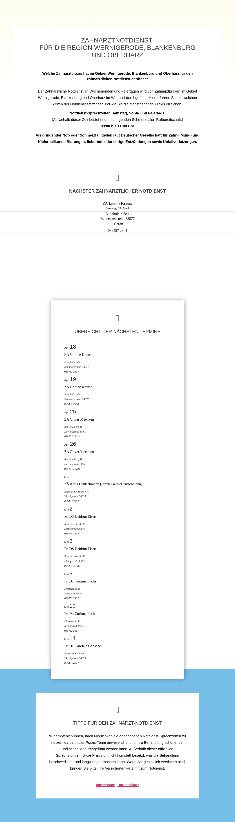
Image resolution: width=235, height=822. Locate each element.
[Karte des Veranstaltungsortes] (20, 285)
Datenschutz (128, 785)
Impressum (105, 785)
